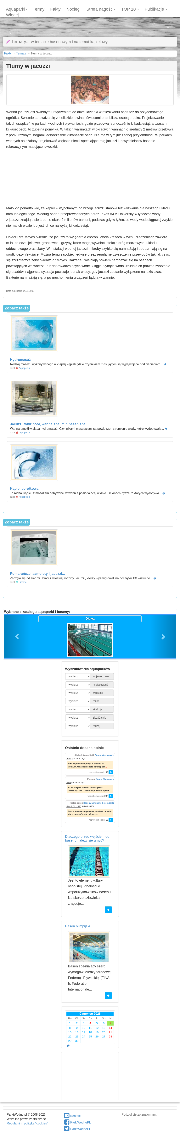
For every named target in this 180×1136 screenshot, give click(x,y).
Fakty (55, 9)
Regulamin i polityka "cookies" (27, 1123)
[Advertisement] (90, 20)
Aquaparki (16, 9)
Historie (23, 582)
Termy (38, 9)
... (106, 767)
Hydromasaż (20, 360)
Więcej (14, 15)
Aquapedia (24, 368)
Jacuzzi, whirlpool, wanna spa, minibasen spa (48, 424)
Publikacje (156, 9)
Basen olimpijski (77, 926)
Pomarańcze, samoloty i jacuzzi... (37, 574)
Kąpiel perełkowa (24, 489)
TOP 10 (130, 9)
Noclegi (73, 9)
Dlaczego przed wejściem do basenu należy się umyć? (87, 838)
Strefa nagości (100, 9)
